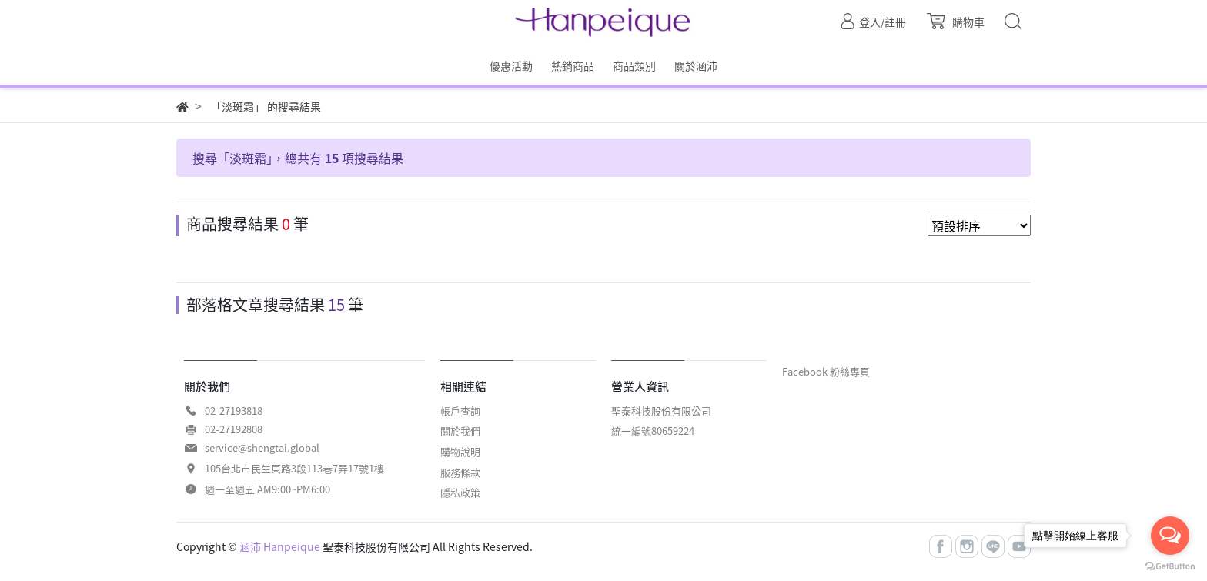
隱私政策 (460, 492)
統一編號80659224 (652, 430)
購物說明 (460, 451)
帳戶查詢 (460, 410)
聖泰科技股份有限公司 (661, 410)
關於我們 (460, 430)
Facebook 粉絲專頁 (826, 371)
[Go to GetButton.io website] (1170, 565)
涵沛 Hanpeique (279, 546)
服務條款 (460, 472)
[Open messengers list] (1170, 535)
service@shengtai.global (262, 447)
